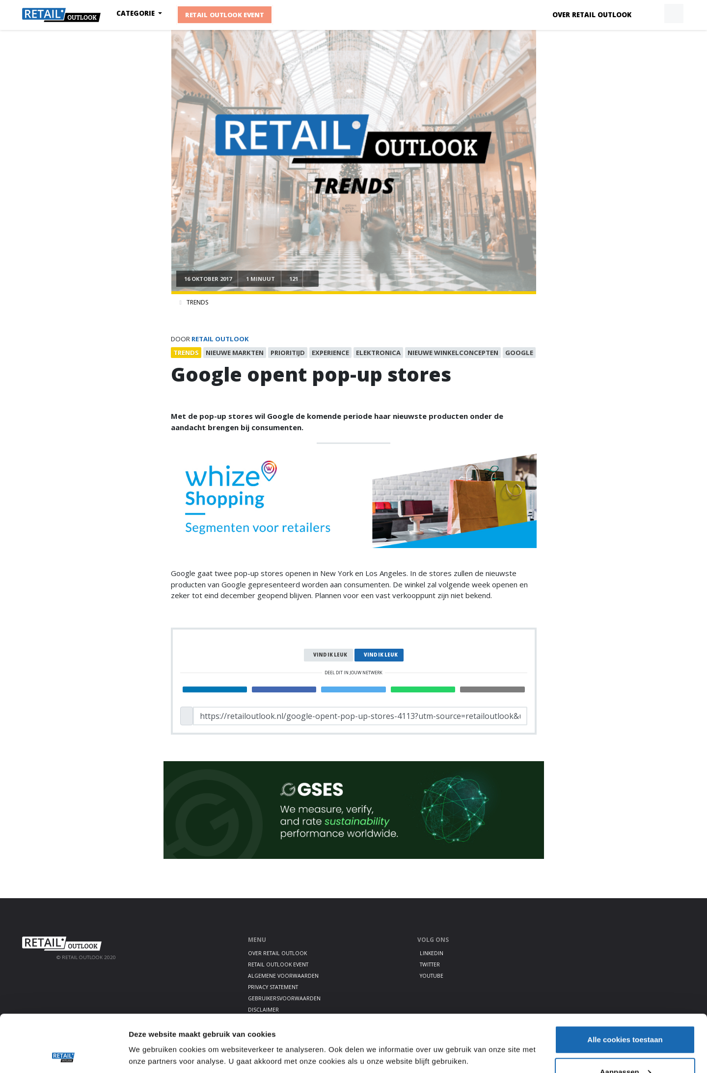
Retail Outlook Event (225, 14)
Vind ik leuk (330, 655)
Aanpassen (625, 1015)
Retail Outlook (220, 338)
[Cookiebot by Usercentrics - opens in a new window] (64, 1053)
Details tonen (152, 1031)
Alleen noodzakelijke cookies (625, 1047)
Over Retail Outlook (591, 14)
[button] (651, 14)
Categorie (136, 13)
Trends (197, 302)
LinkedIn (431, 953)
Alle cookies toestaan (624, 982)
